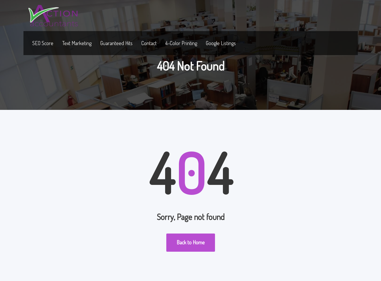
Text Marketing (77, 43)
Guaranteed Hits (116, 43)
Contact (149, 43)
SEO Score (42, 43)
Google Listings (221, 43)
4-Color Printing (181, 43)
